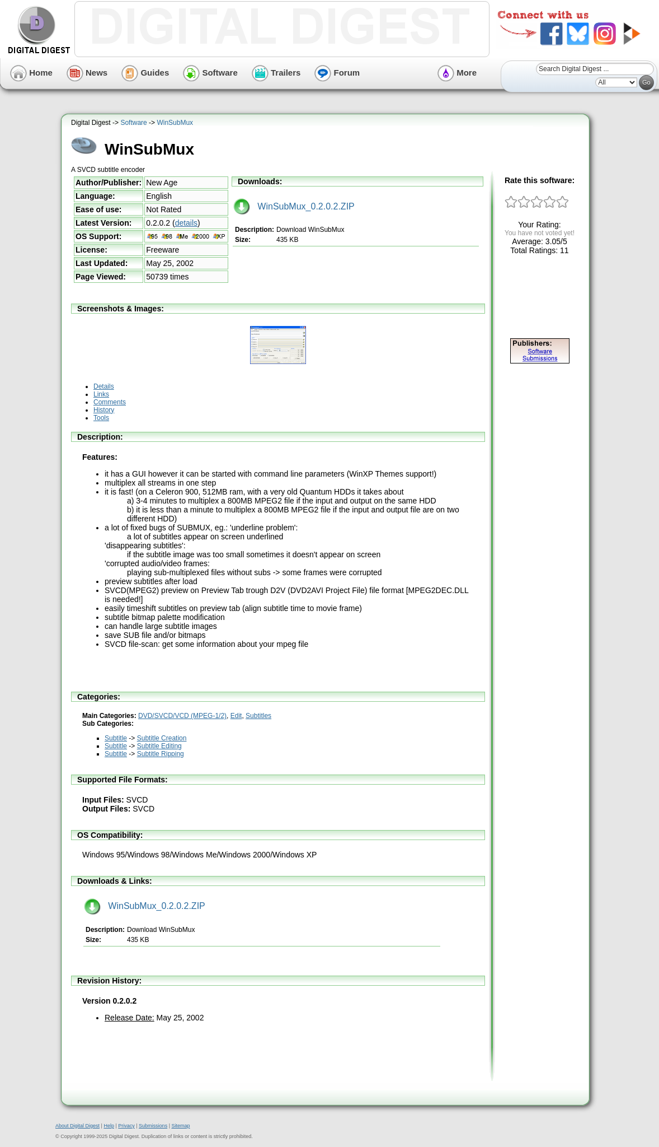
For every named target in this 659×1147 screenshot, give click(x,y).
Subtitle (116, 738)
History (103, 410)
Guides (145, 72)
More (457, 72)
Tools (101, 418)
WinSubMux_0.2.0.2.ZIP (294, 206)
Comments (109, 402)
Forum (337, 72)
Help (108, 1126)
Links (101, 394)
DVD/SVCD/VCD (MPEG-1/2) (182, 716)
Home (31, 72)
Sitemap (180, 1126)
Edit (236, 716)
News (87, 72)
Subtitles (258, 716)
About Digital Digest (77, 1126)
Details (103, 386)
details (186, 222)
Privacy (126, 1126)
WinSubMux (175, 123)
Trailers (276, 72)
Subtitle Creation (162, 738)
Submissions (153, 1126)
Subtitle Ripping (160, 754)
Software (210, 72)
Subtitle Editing (159, 746)
